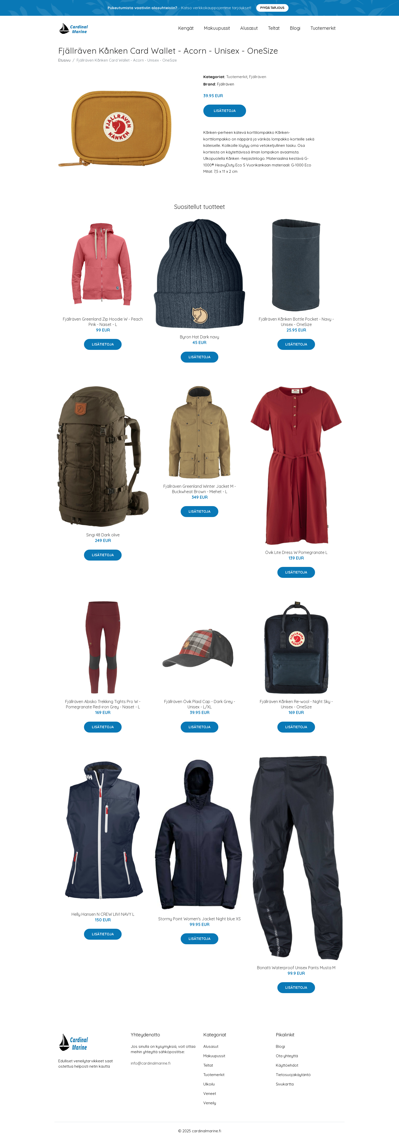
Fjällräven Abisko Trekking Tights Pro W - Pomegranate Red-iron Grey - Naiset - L (102, 709)
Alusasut (249, 30)
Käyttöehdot (287, 1069)
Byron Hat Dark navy (199, 341)
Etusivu (64, 64)
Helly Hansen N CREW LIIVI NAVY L (103, 918)
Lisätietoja (225, 115)
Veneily (209, 1107)
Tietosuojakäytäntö (293, 1079)
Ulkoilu (209, 1088)
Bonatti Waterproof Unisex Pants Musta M (296, 972)
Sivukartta (285, 1088)
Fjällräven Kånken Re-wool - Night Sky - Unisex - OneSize (296, 709)
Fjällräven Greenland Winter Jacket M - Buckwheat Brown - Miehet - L (199, 493)
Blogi (295, 30)
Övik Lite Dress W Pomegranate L (296, 556)
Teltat (274, 30)
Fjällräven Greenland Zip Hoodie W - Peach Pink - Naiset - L (103, 326)
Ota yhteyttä (287, 1060)
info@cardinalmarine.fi (150, 1067)
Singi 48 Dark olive (103, 539)
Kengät (186, 30)
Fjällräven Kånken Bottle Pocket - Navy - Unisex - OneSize (296, 326)
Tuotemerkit (323, 30)
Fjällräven (257, 81)
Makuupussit (217, 30)
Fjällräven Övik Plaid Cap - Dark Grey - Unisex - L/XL (199, 709)
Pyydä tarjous (272, 8)
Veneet (209, 1097)
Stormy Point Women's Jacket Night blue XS (199, 923)
